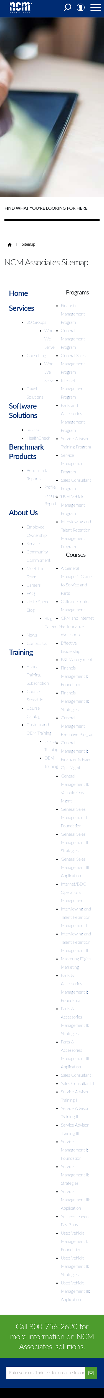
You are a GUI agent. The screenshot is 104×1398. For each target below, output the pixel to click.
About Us (23, 512)
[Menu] (96, 8)
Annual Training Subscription (38, 675)
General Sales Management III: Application (75, 867)
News (32, 634)
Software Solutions (23, 410)
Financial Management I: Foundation (74, 676)
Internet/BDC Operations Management (73, 892)
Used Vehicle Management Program (73, 505)
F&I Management (77, 659)
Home (18, 292)
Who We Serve (49, 339)
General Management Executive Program (78, 726)
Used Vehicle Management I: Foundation (74, 1241)
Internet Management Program (73, 388)
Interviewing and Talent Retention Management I (76, 917)
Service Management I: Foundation (74, 1150)
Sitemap (28, 244)
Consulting (36, 355)
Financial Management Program (73, 314)
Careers (33, 585)
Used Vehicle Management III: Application (75, 1291)
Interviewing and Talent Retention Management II (76, 942)
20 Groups (36, 322)
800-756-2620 (53, 1326)
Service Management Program (73, 463)
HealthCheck (38, 437)
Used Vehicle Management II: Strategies (75, 1266)
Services (21, 307)
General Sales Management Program (73, 363)
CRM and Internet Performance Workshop (77, 626)
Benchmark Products (26, 451)
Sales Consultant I (77, 1075)
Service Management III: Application (75, 1199)
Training (21, 651)
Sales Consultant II (77, 1083)
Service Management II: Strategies (75, 1175)
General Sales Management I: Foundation (74, 817)
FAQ (31, 593)
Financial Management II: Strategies (75, 701)
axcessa (33, 429)
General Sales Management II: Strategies (75, 842)
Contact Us (37, 643)
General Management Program (73, 339)
